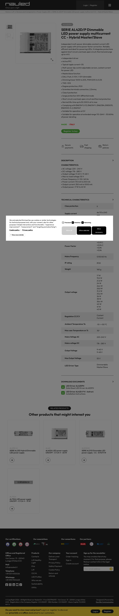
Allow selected (84, 230)
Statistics (77, 222)
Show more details (18, 235)
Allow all (69, 230)
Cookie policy (14, 230)
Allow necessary (99, 230)
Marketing (87, 222)
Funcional (68, 222)
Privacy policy (27, 230)
